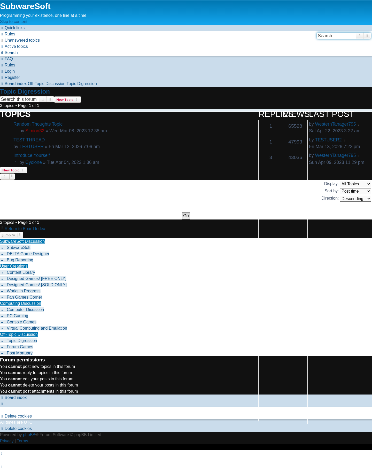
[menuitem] (7, 34)
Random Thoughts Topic (38, 124)
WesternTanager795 (335, 124)
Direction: (346, 199)
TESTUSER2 (328, 139)
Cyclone (33, 162)
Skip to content (13, 21)
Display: (347, 184)
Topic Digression (25, 91)
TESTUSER (31, 146)
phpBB (29, 435)
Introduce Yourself (31, 155)
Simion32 (34, 130)
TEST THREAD (29, 139)
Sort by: (347, 191)
